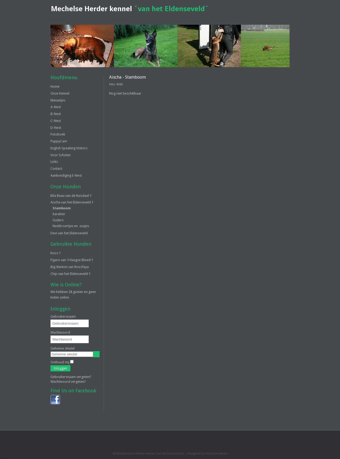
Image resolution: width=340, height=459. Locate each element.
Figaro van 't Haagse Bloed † (71, 260)
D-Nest (55, 128)
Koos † (55, 253)
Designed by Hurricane (203, 453)
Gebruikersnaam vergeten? (70, 377)
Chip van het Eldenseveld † (70, 274)
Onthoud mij (59, 362)
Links (54, 162)
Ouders (58, 220)
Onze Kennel (59, 93)
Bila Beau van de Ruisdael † (71, 196)
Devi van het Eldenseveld (69, 233)
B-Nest (55, 114)
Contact (56, 169)
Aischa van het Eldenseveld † (72, 202)
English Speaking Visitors (68, 148)
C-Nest (55, 121)
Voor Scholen (60, 155)
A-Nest (55, 107)
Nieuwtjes (57, 100)
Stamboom (62, 208)
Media (223, 453)
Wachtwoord (60, 332)
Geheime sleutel (62, 348)
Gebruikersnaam (63, 316)
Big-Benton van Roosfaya (69, 267)
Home (55, 86)
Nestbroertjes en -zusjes (71, 226)
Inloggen (60, 368)
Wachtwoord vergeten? (68, 382)
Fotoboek (57, 134)
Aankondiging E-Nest (66, 175)
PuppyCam (58, 141)
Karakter (59, 214)
